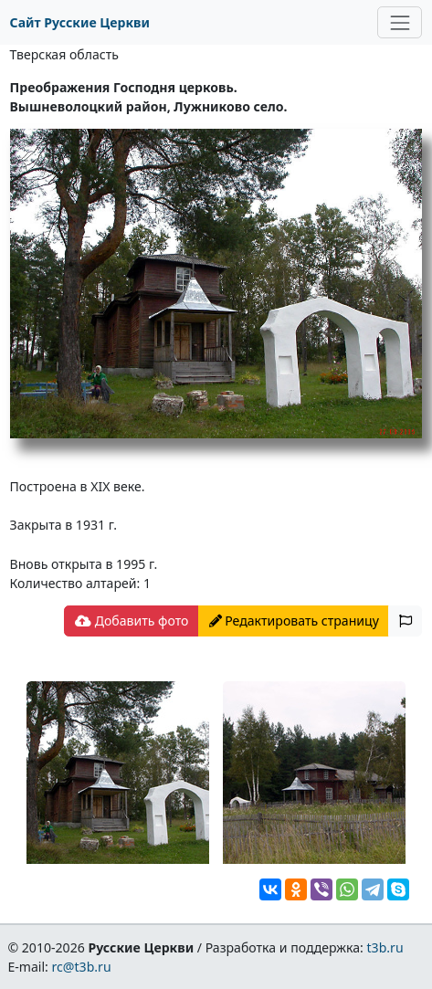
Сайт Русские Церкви (80, 22)
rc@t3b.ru (81, 966)
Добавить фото (131, 620)
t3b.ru (385, 947)
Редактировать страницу (294, 620)
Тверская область (64, 54)
